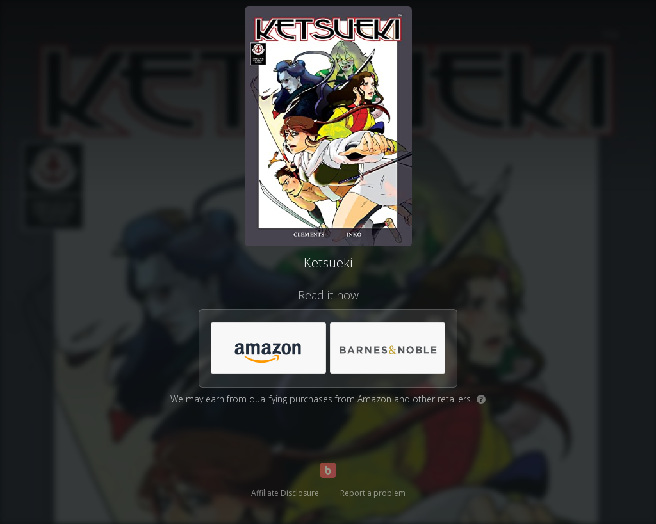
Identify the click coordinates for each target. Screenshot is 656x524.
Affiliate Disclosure (285, 493)
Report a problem (373, 493)
